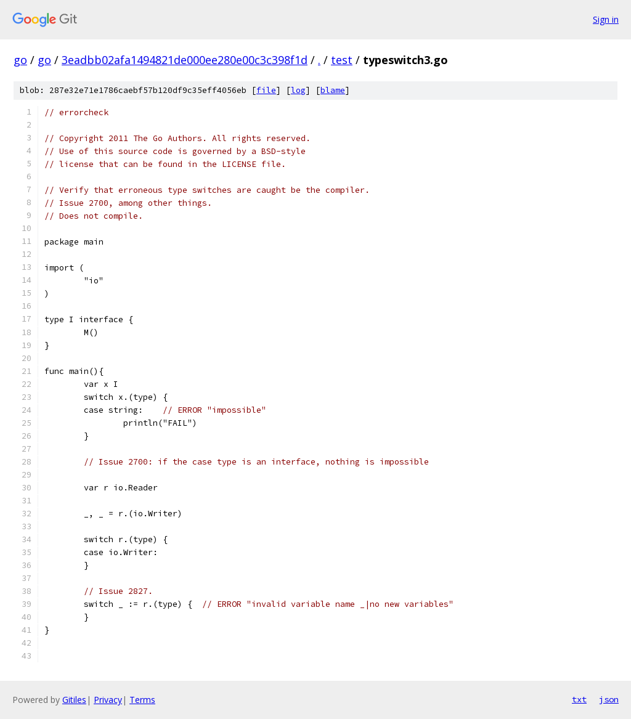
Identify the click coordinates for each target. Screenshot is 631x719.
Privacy (108, 699)
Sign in (606, 19)
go (20, 59)
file (266, 90)
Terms (142, 699)
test (341, 59)
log (298, 90)
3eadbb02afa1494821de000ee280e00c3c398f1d (184, 59)
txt (579, 699)
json (609, 699)
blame (332, 90)
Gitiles (74, 699)
